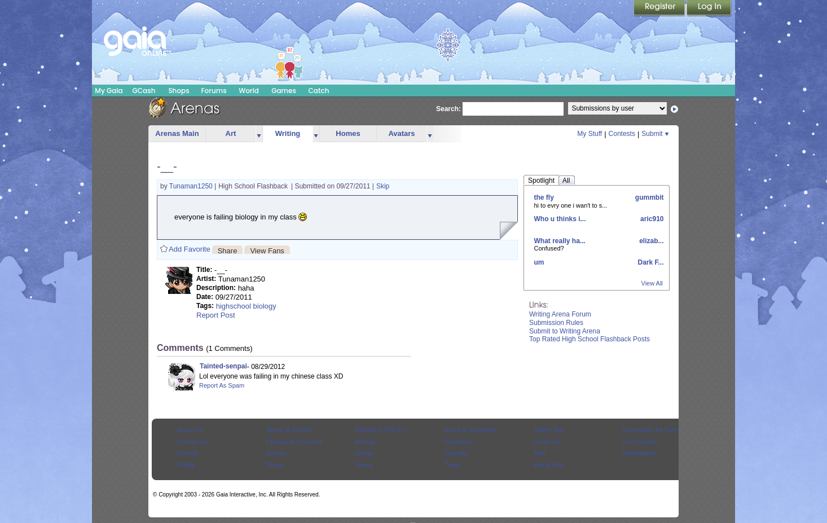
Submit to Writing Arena (564, 331)
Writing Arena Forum (560, 314)
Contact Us (192, 441)
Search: (448, 109)
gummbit (649, 197)
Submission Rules (556, 323)
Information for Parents (654, 430)
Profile (186, 465)
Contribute (459, 441)
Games (283, 90)
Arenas (365, 441)
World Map (549, 465)
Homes (348, 133)
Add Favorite (189, 249)
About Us (190, 430)
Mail (539, 453)
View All (652, 283)
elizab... (650, 241)
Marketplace (640, 453)
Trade (452, 465)
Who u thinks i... (560, 219)
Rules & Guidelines (471, 430)
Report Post (215, 315)
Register (660, 8)
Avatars (401, 133)
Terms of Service (289, 430)
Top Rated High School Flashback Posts (589, 339)
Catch (319, 90)
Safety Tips (549, 430)
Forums (213, 90)
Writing (288, 133)
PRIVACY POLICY (381, 430)
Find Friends (640, 441)
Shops (178, 90)
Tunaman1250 (191, 186)
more (259, 134)
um (539, 262)
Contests (622, 134)
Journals (456, 453)
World (249, 90)
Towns (364, 465)
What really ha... (560, 241)
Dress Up (547, 441)
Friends (187, 453)
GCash (144, 90)
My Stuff (589, 134)
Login (709, 8)
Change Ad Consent (294, 441)
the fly (544, 197)
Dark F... (649, 262)
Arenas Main (177, 133)
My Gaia (108, 90)
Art (231, 133)
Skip (382, 186)
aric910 (651, 219)
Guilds (364, 453)
